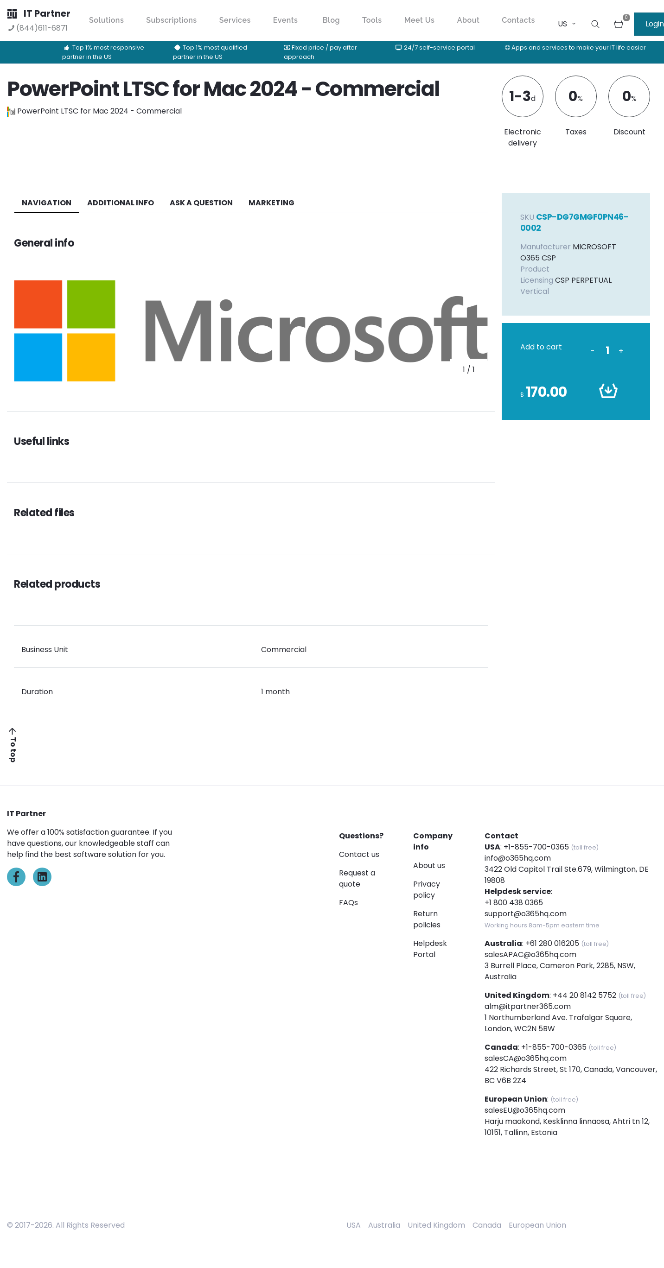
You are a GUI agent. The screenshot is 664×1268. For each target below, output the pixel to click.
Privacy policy (426, 889)
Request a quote (357, 878)
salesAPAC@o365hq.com (530, 954)
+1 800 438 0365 (514, 902)
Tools (372, 20)
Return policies (427, 919)
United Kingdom (436, 1225)
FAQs (348, 902)
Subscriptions (171, 20)
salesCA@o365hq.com (526, 1058)
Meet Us (419, 20)
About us (429, 865)
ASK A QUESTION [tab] (201, 202)
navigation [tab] (46, 202)
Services (235, 20)
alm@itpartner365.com (528, 1006)
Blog (331, 20)
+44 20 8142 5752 (584, 995)
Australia (384, 1225)
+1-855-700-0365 (536, 847)
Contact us (359, 854)
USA (353, 1225)
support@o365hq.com (526, 913)
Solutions (106, 20)
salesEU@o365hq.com (525, 1110)
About (468, 20)
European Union (537, 1225)
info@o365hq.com (518, 858)
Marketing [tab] (271, 202)
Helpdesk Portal (430, 949)
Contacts (518, 20)
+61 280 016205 (552, 943)
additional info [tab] (120, 202)
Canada (486, 1225)
